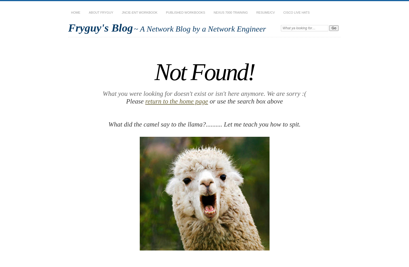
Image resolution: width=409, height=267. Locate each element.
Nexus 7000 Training (231, 12)
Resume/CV (265, 12)
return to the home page (176, 101)
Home (75, 12)
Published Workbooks (185, 12)
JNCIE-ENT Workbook (140, 12)
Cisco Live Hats (296, 12)
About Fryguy (101, 12)
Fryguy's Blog (100, 28)
